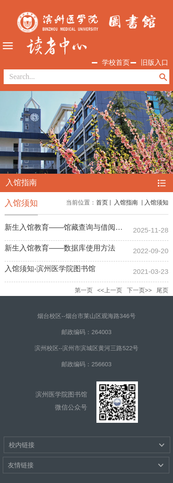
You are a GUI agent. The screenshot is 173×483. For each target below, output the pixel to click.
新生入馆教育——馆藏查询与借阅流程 (67, 227)
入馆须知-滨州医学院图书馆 (50, 269)
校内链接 (22, 445)
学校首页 (116, 62)
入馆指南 (126, 202)
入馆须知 (156, 202)
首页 (102, 202)
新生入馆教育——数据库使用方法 (60, 248)
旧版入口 (154, 62)
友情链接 (21, 465)
